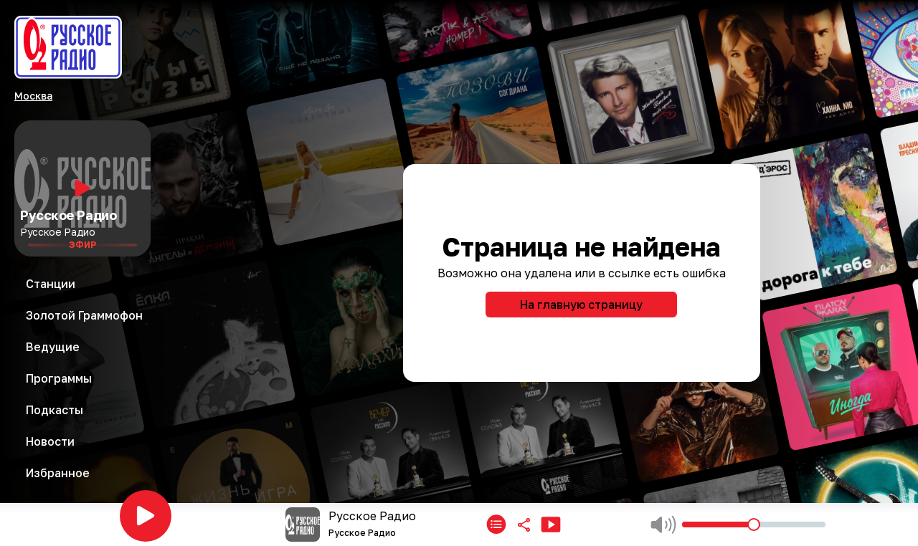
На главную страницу (581, 304)
